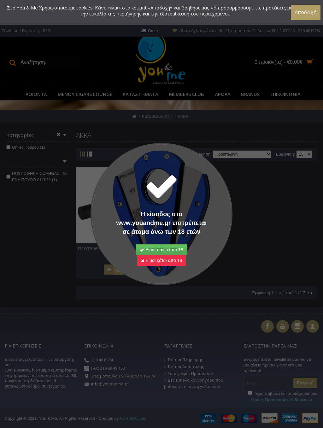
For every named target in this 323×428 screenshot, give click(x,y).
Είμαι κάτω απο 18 (161, 260)
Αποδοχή (306, 12)
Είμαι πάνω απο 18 (161, 249)
